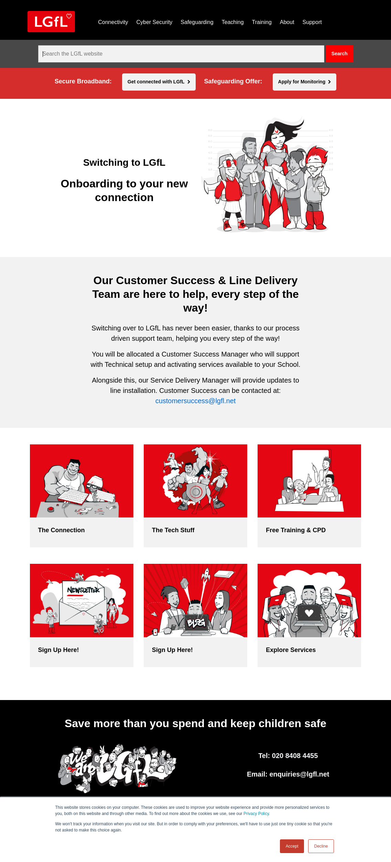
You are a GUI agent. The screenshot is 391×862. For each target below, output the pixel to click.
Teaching (233, 22)
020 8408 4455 (295, 755)
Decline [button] (321, 846)
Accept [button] (292, 846)
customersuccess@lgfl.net (195, 401)
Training (262, 22)
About (287, 22)
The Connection (61, 530)
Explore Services (291, 649)
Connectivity (113, 22)
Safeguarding (197, 22)
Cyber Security (154, 22)
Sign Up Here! (58, 649)
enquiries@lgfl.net (299, 774)
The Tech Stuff (173, 530)
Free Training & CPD (296, 530)
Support (312, 22)
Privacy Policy (256, 813)
